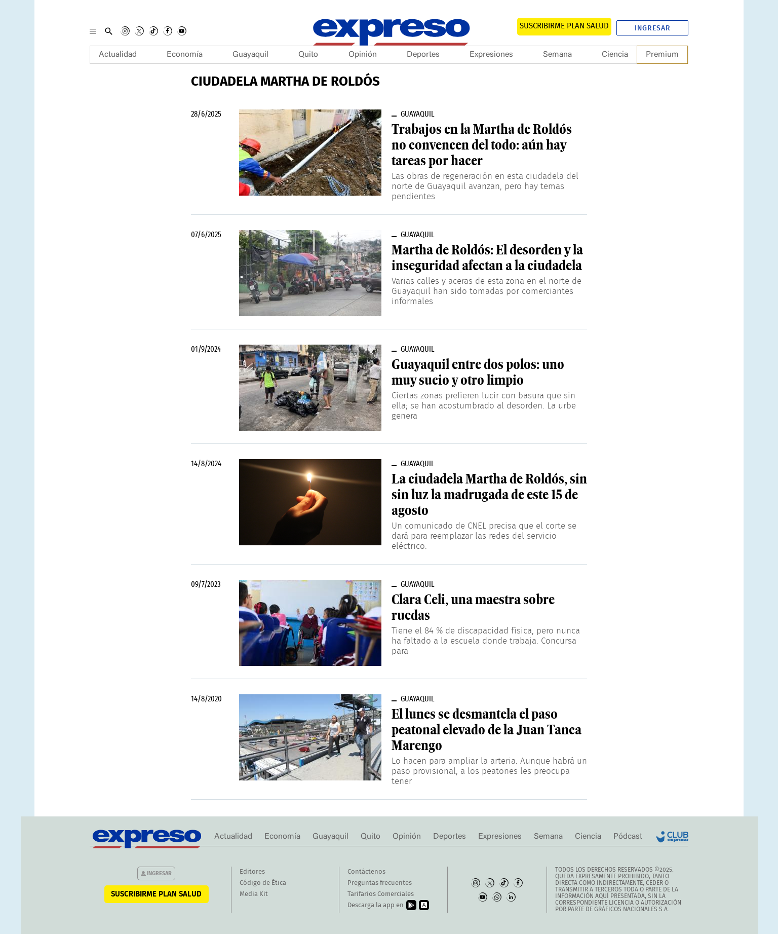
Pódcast (627, 837)
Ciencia (615, 55)
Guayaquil (250, 55)
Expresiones (491, 55)
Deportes (423, 55)
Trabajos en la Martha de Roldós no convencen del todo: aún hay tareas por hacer (482, 145)
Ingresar (653, 28)
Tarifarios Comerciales (380, 894)
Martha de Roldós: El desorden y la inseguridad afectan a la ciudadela (487, 258)
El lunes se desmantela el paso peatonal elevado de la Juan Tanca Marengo (486, 730)
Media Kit (254, 894)
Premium (662, 55)
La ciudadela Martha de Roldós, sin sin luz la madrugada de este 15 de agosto (489, 494)
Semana (557, 55)
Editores (252, 872)
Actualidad (118, 55)
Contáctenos (366, 872)
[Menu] (93, 31)
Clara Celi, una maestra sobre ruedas (473, 607)
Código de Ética (263, 883)
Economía (185, 55)
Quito (308, 55)
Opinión (362, 55)
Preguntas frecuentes (379, 883)
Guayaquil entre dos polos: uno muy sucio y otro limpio (478, 372)
